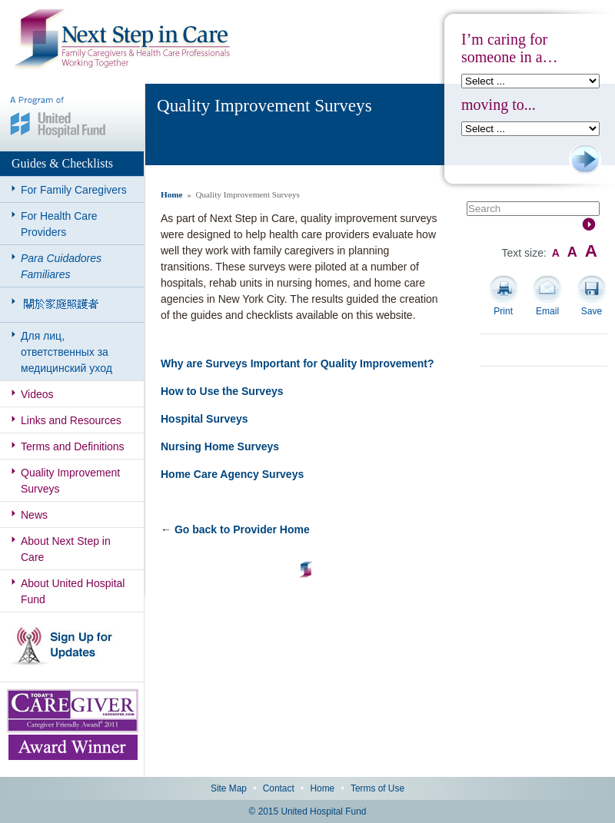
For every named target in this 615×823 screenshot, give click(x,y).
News (34, 515)
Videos (37, 394)
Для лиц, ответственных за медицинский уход (66, 352)
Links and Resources (71, 420)
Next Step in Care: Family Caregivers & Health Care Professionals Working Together (122, 40)
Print (503, 311)
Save (591, 311)
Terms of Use (377, 788)
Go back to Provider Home (242, 529)
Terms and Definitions (73, 446)
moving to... (498, 104)
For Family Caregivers (74, 190)
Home (172, 194)
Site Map (229, 788)
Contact (278, 788)
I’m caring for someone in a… (509, 48)
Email (547, 311)
